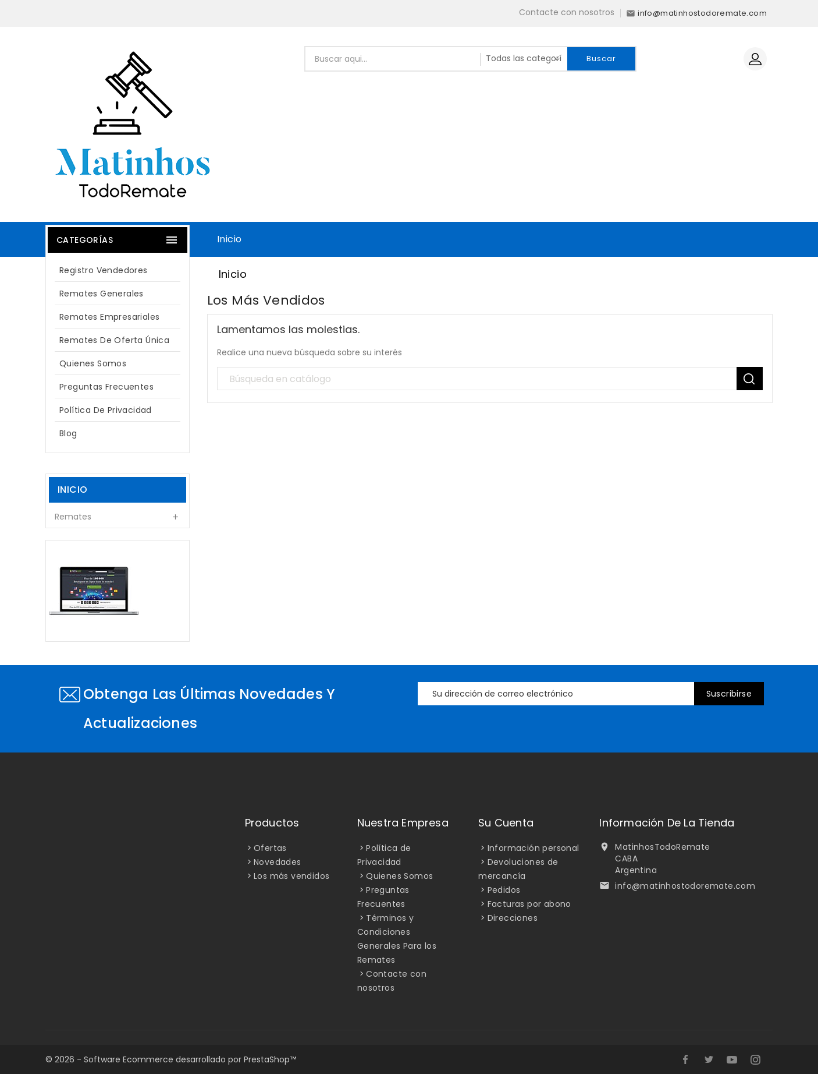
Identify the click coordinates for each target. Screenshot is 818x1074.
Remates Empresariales (109, 317)
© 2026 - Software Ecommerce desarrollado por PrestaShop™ (170, 1059)
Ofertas (270, 848)
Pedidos (504, 890)
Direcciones (513, 918)
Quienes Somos (92, 363)
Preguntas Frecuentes (106, 387)
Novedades (277, 862)
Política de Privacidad (105, 410)
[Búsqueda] (490, 379)
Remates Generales (101, 293)
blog (68, 433)
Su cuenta (506, 822)
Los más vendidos (291, 876)
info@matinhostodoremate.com (685, 886)
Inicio (229, 239)
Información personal (533, 848)
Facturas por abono (529, 904)
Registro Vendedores (103, 270)
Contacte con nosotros (566, 12)
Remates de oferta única (114, 340)
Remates (73, 516)
